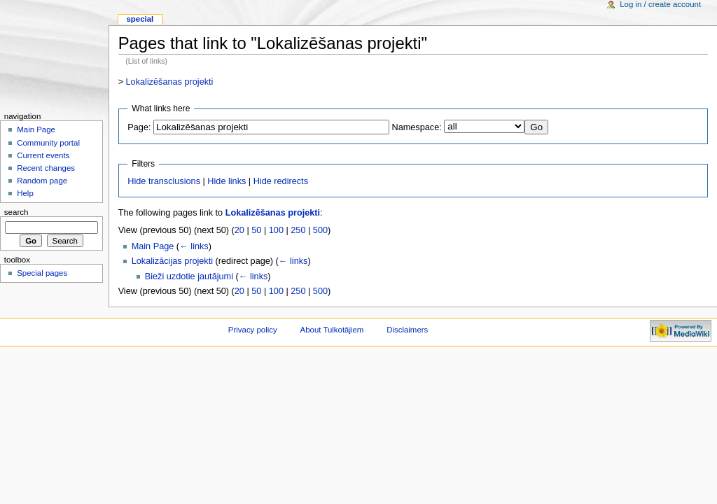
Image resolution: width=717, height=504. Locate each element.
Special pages (42, 273)
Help (25, 193)
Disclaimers (407, 330)
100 (276, 230)
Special (139, 19)
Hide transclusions (163, 181)
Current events (43, 155)
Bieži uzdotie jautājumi (189, 276)
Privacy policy (252, 330)
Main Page (153, 246)
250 (298, 230)
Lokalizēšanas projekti (170, 82)
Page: (139, 127)
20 (239, 230)
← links (194, 246)
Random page (42, 180)
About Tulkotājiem (332, 330)
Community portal (48, 143)
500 (320, 230)
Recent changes (46, 168)
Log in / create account (660, 4)
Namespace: (417, 127)
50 (256, 230)
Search (16, 212)
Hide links (226, 181)
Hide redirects (280, 181)
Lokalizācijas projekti (172, 261)
